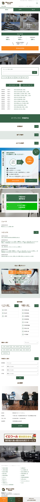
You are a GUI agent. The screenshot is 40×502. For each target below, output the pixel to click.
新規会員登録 (5, 475)
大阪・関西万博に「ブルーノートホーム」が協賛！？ (11, 246)
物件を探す (4, 473)
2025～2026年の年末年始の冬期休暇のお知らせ (10, 237)
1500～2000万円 (16, 346)
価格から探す (18, 77)
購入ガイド (4, 479)
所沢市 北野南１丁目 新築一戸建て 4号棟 (22, 93)
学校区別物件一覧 (24, 473)
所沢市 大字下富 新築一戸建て (20, 97)
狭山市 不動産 (5, 471)
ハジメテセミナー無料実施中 (7, 484)
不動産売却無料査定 (25, 477)
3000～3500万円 (16, 349)
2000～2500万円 (26, 346)
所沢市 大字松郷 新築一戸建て (20, 99)
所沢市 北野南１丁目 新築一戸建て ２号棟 (22, 95)
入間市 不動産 (5, 469)
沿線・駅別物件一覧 (25, 471)
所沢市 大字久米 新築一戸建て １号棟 (21, 91)
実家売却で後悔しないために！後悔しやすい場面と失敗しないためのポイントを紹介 (17, 256)
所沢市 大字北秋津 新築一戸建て (20, 105)
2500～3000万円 (6, 349)
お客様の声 (23, 468)
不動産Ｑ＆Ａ (4, 482)
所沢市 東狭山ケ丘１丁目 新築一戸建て (21, 103)
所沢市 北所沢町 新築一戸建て (20, 89)
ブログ (22, 482)
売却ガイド (4, 480)
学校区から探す (25, 77)
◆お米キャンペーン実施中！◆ (7, 226)
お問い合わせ (23, 479)
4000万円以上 (5, 353)
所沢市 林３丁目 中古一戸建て (20, 108)
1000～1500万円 (6, 346)
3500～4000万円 (26, 349)
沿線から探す (11, 77)
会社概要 (22, 475)
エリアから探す (5, 77)
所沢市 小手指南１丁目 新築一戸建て (21, 101)
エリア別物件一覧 (24, 469)
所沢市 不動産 (3, 6)
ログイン (4, 477)
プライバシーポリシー (25, 480)
